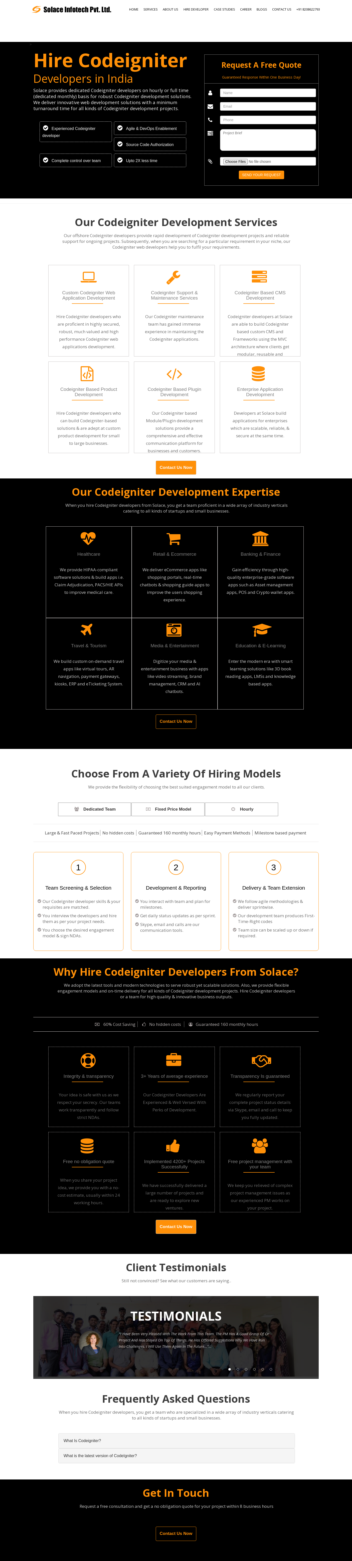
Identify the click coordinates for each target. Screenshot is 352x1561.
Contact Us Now (176, 467)
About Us (170, 9)
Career (246, 9)
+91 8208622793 (308, 9)
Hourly (240, 809)
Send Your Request (261, 175)
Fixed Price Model (167, 809)
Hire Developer (196, 9)
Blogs (262, 9)
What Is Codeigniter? (82, 1441)
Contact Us (281, 9)
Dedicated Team (93, 809)
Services (150, 9)
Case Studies (224, 9)
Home (133, 9)
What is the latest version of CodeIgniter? (100, 1456)
